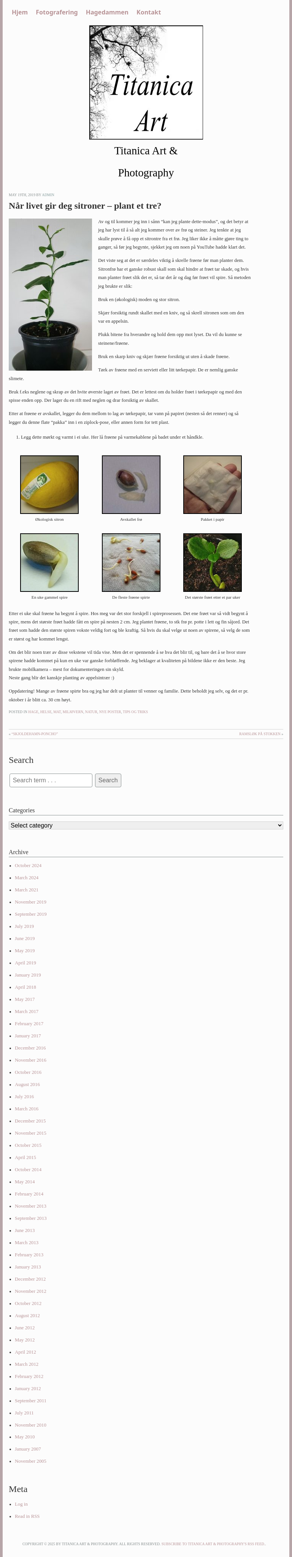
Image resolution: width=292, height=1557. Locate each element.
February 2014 (29, 1194)
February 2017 (29, 1023)
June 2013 (25, 1230)
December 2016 (30, 1048)
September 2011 (30, 1400)
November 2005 (30, 1461)
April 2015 (25, 1157)
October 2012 (28, 1303)
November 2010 (30, 1425)
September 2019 (31, 914)
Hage (33, 712)
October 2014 (28, 1169)
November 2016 (30, 1060)
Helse (46, 712)
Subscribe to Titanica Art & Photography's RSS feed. (213, 1544)
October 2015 (28, 1145)
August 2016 (27, 1084)
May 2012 (25, 1340)
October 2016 (28, 1072)
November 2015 (30, 1133)
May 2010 (25, 1437)
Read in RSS (27, 1516)
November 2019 (30, 902)
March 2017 (26, 1011)
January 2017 (28, 1036)
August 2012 (27, 1315)
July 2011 (24, 1413)
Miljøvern (73, 712)
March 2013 (26, 1242)
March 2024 (26, 877)
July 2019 (24, 926)
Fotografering (57, 12)
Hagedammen (107, 12)
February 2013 (29, 1254)
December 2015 (30, 1121)
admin (48, 195)
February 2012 (29, 1376)
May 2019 (25, 950)
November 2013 (30, 1206)
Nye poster (110, 712)
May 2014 (25, 1181)
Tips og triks (135, 712)
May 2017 (25, 999)
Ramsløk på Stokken (260, 734)
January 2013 (28, 1267)
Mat (57, 712)
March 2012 (26, 1364)
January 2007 (28, 1449)
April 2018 (25, 987)
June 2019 (25, 938)
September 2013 (31, 1218)
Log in (21, 1504)
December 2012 (30, 1279)
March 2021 (26, 890)
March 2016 (26, 1108)
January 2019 (28, 975)
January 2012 (28, 1388)
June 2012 (25, 1327)
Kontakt (148, 12)
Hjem (20, 12)
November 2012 (30, 1291)
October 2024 (28, 865)
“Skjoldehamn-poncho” (34, 734)
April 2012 (25, 1352)
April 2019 (25, 963)
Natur (91, 712)
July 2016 (24, 1096)
